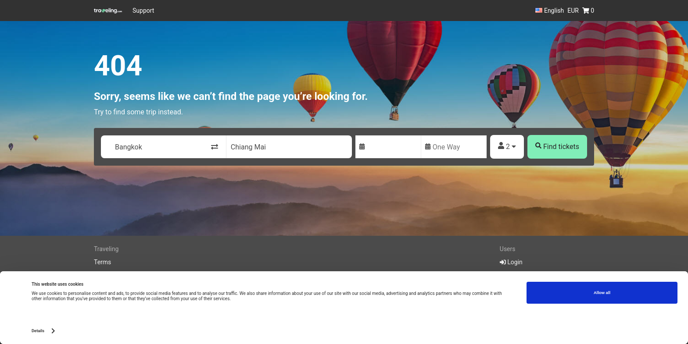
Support (143, 10)
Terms (102, 262)
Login (511, 262)
